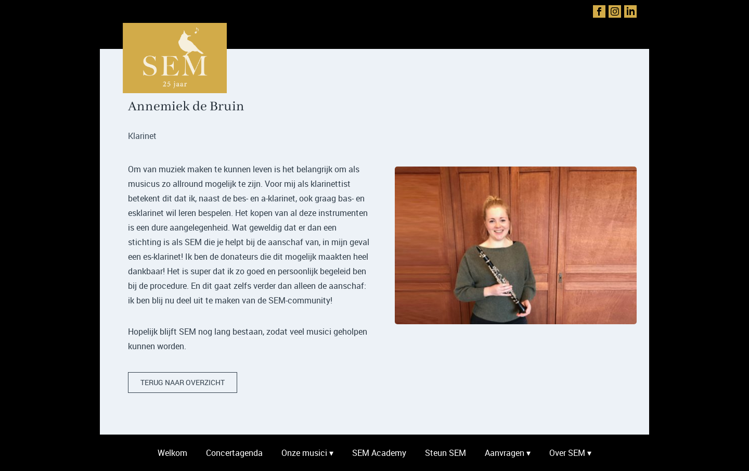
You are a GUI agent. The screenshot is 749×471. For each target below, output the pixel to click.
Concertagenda (234, 453)
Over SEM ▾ (570, 453)
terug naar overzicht (182, 382)
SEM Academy (379, 453)
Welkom (172, 453)
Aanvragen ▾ (508, 453)
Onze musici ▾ (307, 453)
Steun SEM (445, 453)
